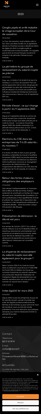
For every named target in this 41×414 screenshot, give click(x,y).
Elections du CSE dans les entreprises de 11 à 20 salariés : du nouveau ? (20, 142)
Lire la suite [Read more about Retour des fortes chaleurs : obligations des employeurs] (7, 210)
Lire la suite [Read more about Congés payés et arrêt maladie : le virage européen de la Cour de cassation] (7, 61)
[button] (38, 375)
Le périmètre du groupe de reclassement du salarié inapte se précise (20, 70)
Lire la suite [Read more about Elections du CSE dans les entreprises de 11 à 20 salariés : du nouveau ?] (7, 172)
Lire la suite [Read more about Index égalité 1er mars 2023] (7, 317)
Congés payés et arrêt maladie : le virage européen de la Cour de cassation (20, 31)
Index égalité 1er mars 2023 (17, 291)
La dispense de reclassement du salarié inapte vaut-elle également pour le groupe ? (19, 255)
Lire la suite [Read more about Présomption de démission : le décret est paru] (7, 246)
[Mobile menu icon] (37, 4)
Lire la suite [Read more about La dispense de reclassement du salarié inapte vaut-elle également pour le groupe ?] (7, 285)
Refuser (20, 403)
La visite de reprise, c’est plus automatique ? (15, 370)
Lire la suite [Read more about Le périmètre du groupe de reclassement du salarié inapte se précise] (7, 100)
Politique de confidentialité (10, 390)
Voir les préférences (20, 409)
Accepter (20, 397)
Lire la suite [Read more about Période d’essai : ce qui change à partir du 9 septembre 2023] (7, 133)
